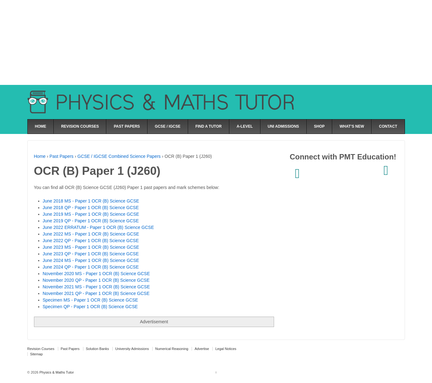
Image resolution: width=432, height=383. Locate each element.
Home (40, 156)
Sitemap (36, 354)
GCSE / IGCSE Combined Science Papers (119, 156)
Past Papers (61, 156)
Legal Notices (225, 349)
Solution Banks (97, 349)
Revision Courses (40, 349)
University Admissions (132, 349)
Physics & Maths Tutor (56, 372)
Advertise (201, 349)
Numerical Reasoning (171, 349)
